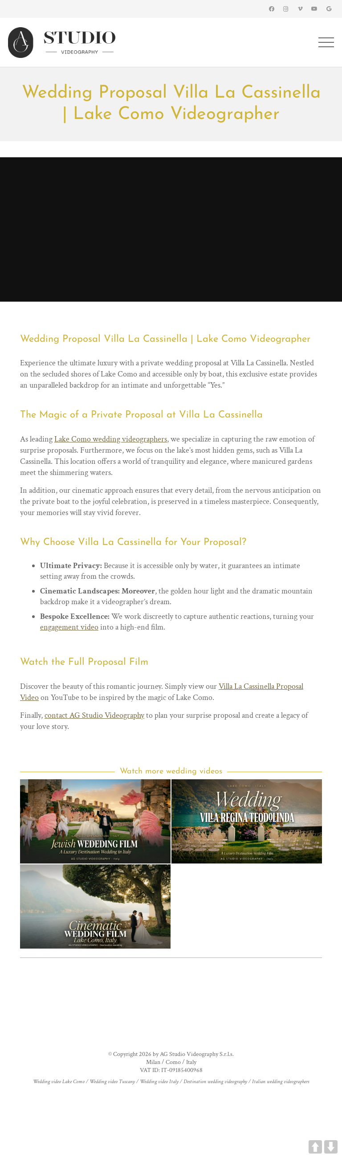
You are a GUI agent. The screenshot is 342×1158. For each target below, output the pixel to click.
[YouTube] (314, 9)
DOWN (331, 1147)
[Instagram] (286, 9)
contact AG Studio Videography (94, 715)
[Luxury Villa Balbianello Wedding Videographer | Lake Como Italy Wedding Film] (95, 906)
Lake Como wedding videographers (110, 439)
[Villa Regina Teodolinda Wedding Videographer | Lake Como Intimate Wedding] (246, 821)
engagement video (69, 627)
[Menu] (326, 42)
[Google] (328, 9)
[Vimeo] (300, 9)
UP (315, 1147)
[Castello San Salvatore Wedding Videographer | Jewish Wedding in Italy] (95, 821)
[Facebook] (271, 9)
